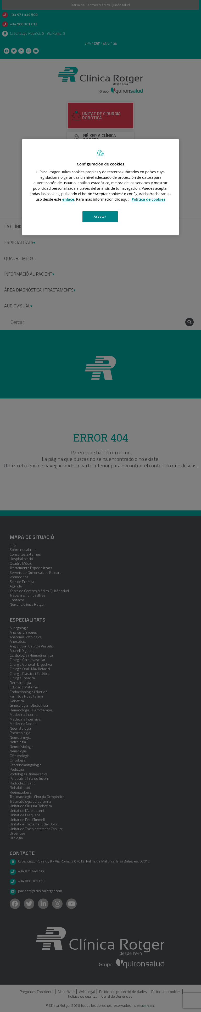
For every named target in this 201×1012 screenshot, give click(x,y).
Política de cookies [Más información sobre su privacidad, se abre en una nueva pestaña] (148, 199)
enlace (68, 199)
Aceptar (100, 216)
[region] (100, 187)
